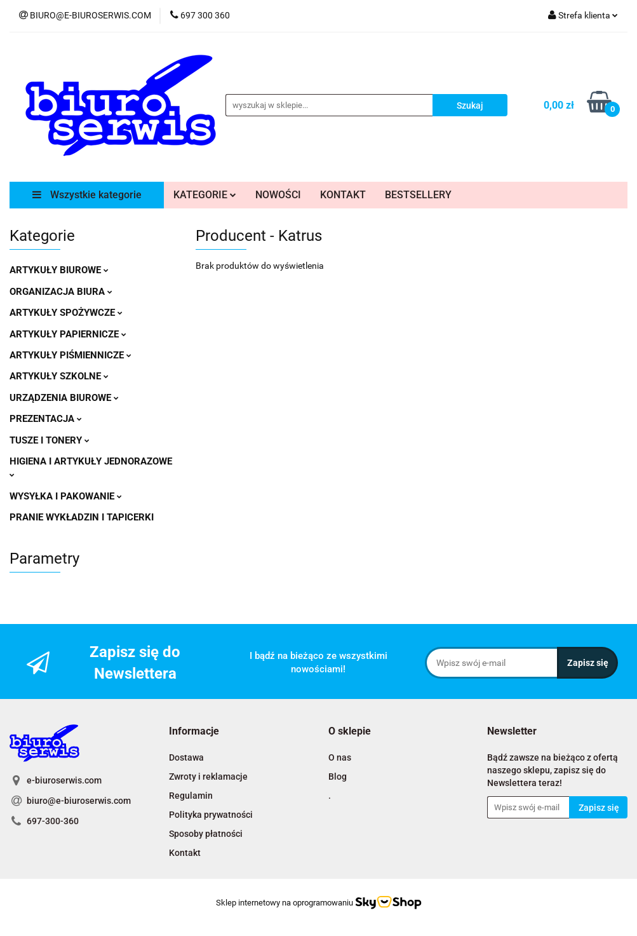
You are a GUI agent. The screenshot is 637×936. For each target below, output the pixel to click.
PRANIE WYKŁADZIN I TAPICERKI (82, 517)
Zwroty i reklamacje (208, 776)
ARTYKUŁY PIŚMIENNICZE (70, 355)
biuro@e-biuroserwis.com (79, 801)
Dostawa (186, 757)
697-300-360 (53, 821)
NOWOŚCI (278, 195)
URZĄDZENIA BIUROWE (64, 398)
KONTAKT (343, 195)
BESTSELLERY (418, 195)
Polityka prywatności (211, 815)
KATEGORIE (204, 195)
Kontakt (185, 853)
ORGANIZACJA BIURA (61, 291)
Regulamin (191, 795)
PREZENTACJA (46, 418)
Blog (337, 776)
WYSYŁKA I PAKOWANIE (66, 496)
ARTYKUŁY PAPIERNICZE (68, 334)
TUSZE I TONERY (50, 440)
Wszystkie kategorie (87, 195)
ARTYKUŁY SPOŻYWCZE (66, 312)
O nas (339, 757)
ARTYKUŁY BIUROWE (59, 270)
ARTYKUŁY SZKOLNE (59, 376)
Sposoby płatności (206, 834)
